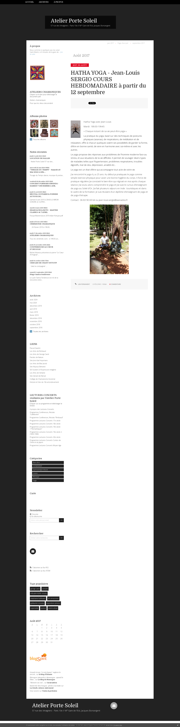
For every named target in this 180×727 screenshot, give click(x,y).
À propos (58, 2)
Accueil (29, 2)
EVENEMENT (37, 466)
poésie (43, 608)
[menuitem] (30, 2)
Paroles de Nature (36, 357)
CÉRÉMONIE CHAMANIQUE (42, 224)
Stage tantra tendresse (40, 274)
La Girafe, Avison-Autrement (41, 688)
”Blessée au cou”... (37, 683)
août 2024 (33, 300)
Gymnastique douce (40, 470)
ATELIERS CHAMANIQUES (41, 235)
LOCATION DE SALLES (40, 158)
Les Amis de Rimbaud (38, 351)
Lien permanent (82, 284)
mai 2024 (33, 303)
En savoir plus (118, 725)
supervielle (34, 608)
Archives (44, 2)
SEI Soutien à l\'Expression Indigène (43, 370)
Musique (36, 477)
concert (45, 589)
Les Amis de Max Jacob (38, 363)
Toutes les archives (40, 331)
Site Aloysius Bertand (37, 367)
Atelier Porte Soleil (74, 21)
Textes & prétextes (49, 691)
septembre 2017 (138, 43)
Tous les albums (39, 139)
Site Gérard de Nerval (38, 376)
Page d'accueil (123, 43)
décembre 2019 (36, 306)
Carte (33, 493)
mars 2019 (34, 312)
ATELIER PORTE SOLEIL (39, 593)
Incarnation (52, 683)
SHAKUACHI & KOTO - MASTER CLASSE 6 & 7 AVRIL (44, 211)
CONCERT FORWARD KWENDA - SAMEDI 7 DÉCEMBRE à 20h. (44, 185)
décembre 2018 (36, 318)
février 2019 (34, 315)
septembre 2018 (36, 328)
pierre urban (53, 608)
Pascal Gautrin (35, 348)
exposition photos (53, 603)
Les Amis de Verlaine (37, 373)
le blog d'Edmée (45, 674)
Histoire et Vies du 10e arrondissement (44, 382)
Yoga (35, 480)
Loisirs (35, 473)
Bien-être (36, 462)
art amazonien (53, 598)
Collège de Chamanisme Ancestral (42, 379)
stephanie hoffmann (38, 598)
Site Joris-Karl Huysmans (39, 360)
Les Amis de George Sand (39, 354)
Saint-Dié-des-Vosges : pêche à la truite (45, 686)
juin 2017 (110, 43)
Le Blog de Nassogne (46, 679)
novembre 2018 (36, 321)
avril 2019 (33, 309)
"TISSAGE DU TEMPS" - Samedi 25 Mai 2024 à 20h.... (45, 171)
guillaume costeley (37, 603)
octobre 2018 (35, 324)
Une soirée (34, 691)
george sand (35, 589)
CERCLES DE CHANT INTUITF (43, 263)
